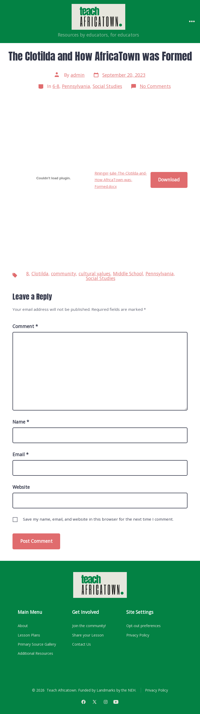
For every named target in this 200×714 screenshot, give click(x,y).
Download (169, 179)
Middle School (128, 273)
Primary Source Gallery (37, 644)
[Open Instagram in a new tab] (106, 702)
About (23, 625)
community (63, 273)
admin (78, 75)
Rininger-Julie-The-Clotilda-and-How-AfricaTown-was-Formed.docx (121, 180)
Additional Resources (35, 653)
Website (21, 487)
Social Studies (107, 86)
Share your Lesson (88, 635)
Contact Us (81, 644)
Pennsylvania (76, 86)
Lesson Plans (29, 635)
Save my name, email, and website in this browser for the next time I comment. (98, 519)
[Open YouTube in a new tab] (116, 702)
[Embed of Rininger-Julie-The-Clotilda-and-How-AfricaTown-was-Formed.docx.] (53, 178)
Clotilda (40, 273)
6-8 (56, 86)
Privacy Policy (137, 635)
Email (20, 454)
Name (20, 422)
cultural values (94, 273)
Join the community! (89, 625)
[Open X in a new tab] (94, 702)
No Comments (155, 86)
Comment (25, 326)
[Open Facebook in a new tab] (83, 702)
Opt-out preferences (143, 625)
